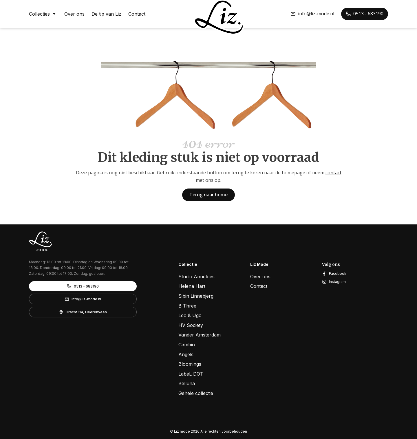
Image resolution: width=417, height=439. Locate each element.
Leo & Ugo (190, 315)
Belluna (186, 383)
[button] (312, 14)
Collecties (43, 13)
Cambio (186, 344)
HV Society (190, 325)
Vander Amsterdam (199, 335)
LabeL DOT (190, 374)
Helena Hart (191, 286)
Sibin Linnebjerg (195, 296)
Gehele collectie (195, 393)
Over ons (74, 14)
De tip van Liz (106, 14)
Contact (136, 14)
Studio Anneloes (196, 276)
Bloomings (189, 364)
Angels (185, 354)
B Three (187, 306)
